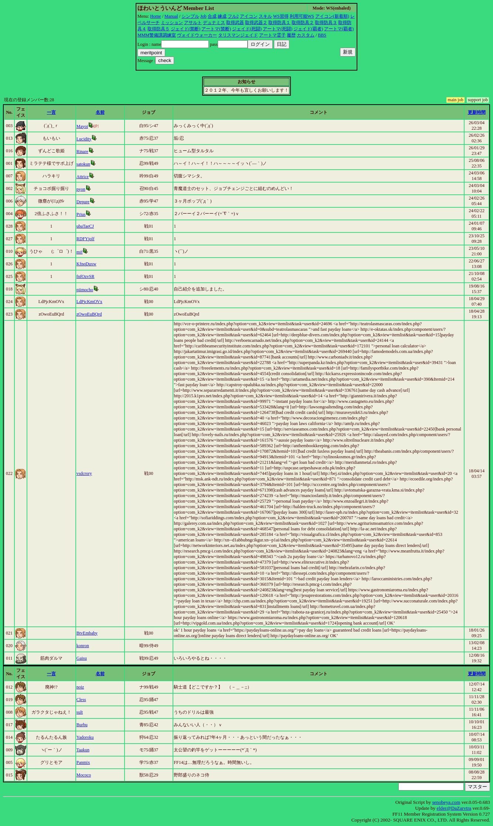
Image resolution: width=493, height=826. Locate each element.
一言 (51, 112)
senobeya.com (446, 802)
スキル (265, 16)
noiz (80, 687)
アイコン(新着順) (332, 16)
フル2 (233, 16)
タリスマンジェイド (238, 35)
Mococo (83, 775)
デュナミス (214, 22)
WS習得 (281, 16)
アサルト (193, 22)
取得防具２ (303, 22)
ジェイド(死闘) (247, 28)
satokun (83, 164)
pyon (80, 189)
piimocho (84, 289)
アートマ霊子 (272, 35)
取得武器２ (256, 22)
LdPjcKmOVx (89, 301)
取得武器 (235, 22)
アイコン (249, 16)
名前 (100, 112)
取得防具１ (279, 22)
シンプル (190, 16)
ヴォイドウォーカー (197, 35)
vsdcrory (84, 473)
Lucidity (84, 139)
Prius (81, 214)
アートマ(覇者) (339, 28)
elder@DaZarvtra (454, 808)
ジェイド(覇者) (308, 28)
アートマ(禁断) (216, 28)
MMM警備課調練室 (156, 35)
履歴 (291, 35)
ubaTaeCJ (85, 226)
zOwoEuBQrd (89, 314)
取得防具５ (158, 28)
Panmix (83, 762)
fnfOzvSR (85, 276)
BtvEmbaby (87, 633)
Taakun (82, 749)
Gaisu (81, 658)
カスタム (305, 35)
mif (79, 252)
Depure (82, 201)
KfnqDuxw (86, 263)
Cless (81, 699)
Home (155, 16)
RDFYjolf (85, 238)
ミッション (172, 22)
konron (82, 645)
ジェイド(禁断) (185, 28)
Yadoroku (85, 737)
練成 (222, 16)
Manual (171, 16)
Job (203, 16)
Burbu (82, 724)
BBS (322, 35)
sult (79, 712)
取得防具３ (326, 22)
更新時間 (477, 112)
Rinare (82, 151)
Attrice (82, 176)
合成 (212, 16)
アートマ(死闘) (277, 28)
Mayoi (82, 126)
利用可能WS (302, 16)
